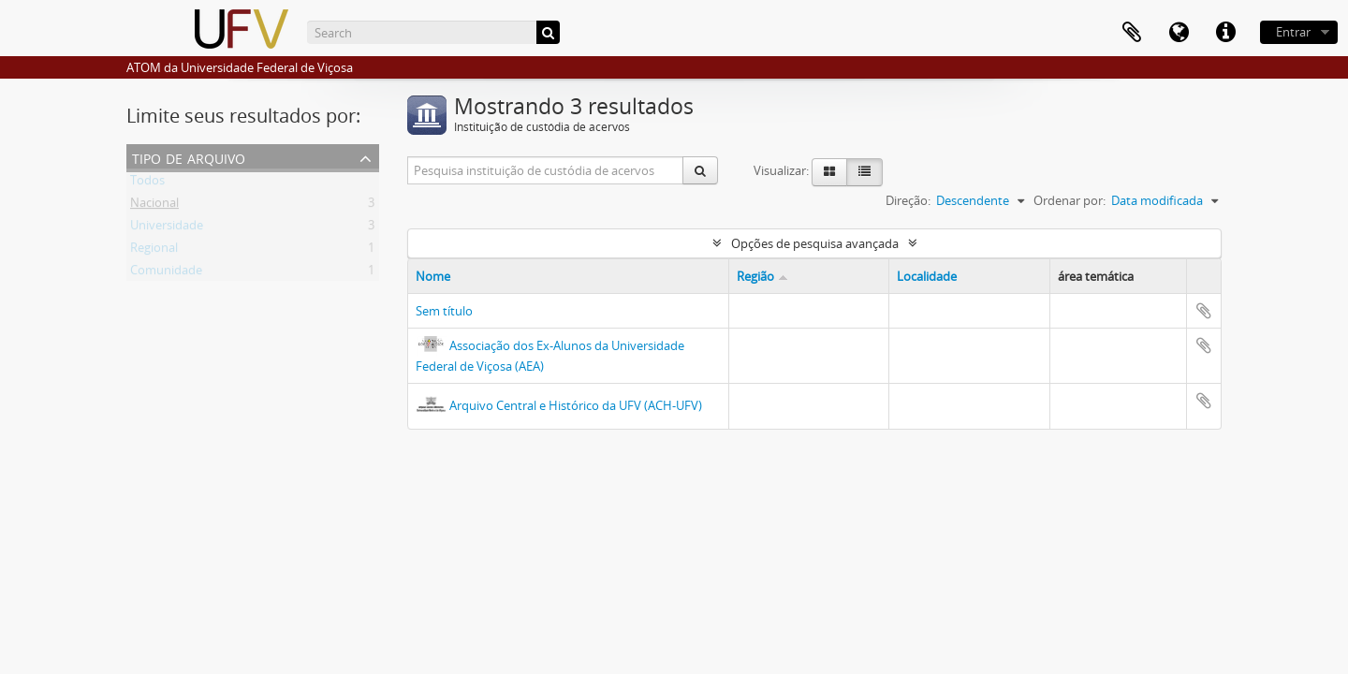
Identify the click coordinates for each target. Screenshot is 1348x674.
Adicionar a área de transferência (1203, 310)
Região (755, 276)
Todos (147, 183)
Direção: (908, 200)
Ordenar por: (1069, 200)
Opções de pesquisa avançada (815, 243)
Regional (154, 250)
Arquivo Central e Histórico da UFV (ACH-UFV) (575, 405)
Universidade (166, 228)
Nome (433, 276)
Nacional (154, 206)
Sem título (444, 310)
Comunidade (166, 273)
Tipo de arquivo (188, 156)
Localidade (927, 276)
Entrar (1293, 31)
